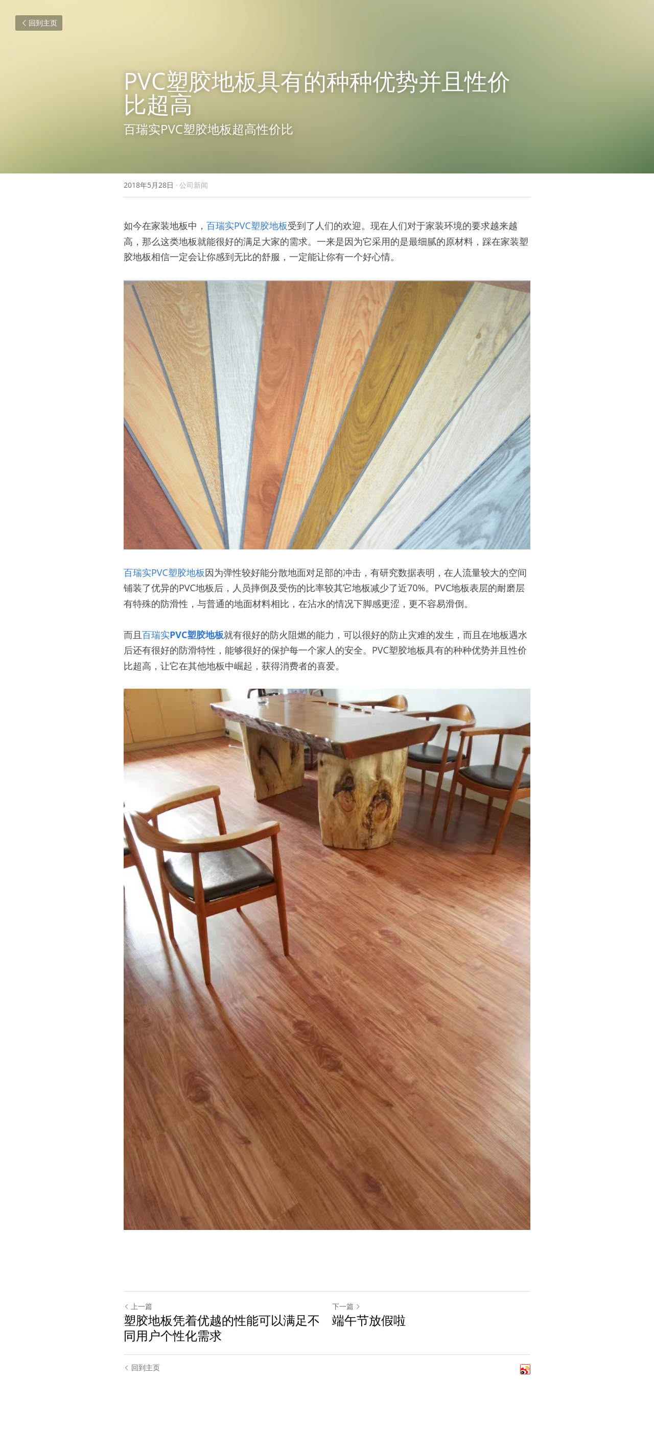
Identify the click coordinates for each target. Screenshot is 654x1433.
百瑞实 (156, 634)
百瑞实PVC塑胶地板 (247, 225)
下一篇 (346, 1306)
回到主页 (38, 23)
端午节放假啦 (369, 1320)
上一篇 (138, 1306)
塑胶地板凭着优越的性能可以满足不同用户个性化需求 (222, 1328)
